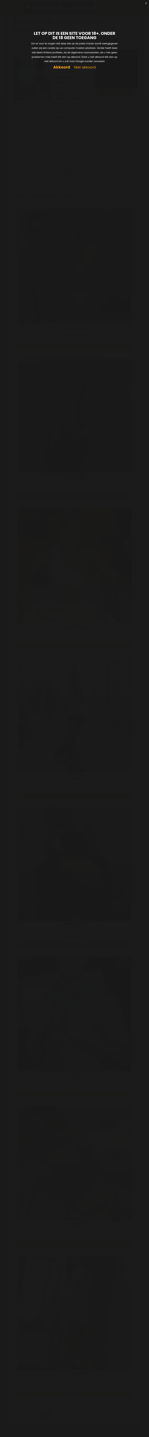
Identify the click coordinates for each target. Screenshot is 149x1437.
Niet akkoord (85, 67)
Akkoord (61, 67)
